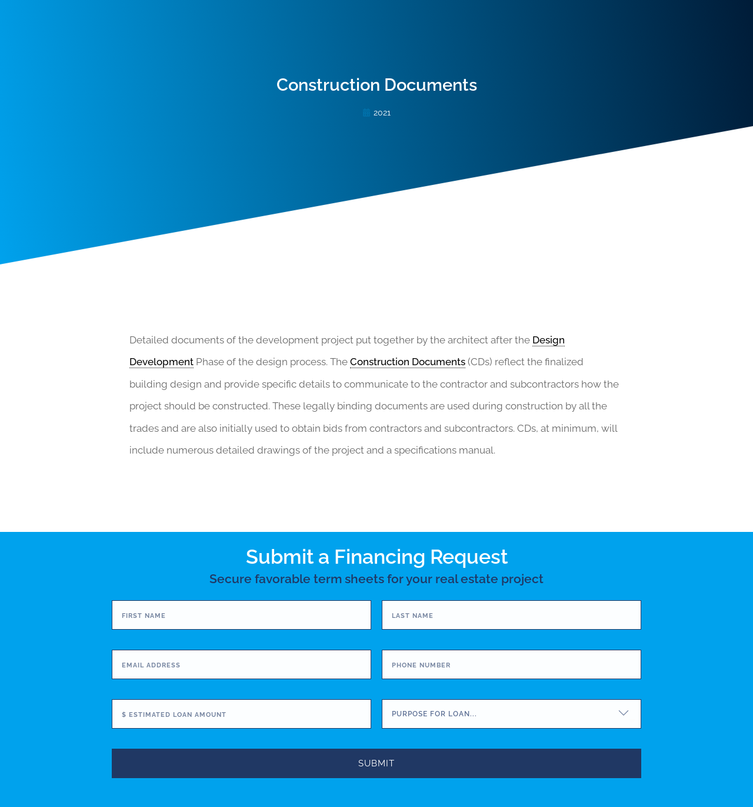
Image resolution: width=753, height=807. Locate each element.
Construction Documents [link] (407, 362)
